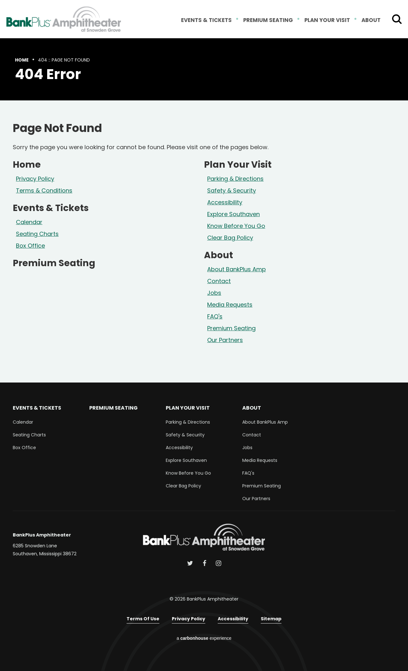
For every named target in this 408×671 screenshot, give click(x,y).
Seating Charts (37, 234)
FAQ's (214, 316)
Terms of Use (143, 619)
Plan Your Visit (328, 20)
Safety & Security (231, 190)
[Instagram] (218, 563)
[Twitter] (190, 563)
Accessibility (224, 202)
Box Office (30, 246)
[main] (204, 210)
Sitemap (271, 619)
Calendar (29, 222)
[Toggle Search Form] (397, 19)
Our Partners (225, 340)
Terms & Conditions (44, 190)
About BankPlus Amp (236, 269)
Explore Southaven (233, 214)
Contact (219, 281)
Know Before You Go (236, 226)
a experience (204, 638)
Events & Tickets (210, 20)
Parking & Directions (235, 179)
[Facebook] (204, 563)
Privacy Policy (35, 179)
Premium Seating (270, 20)
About (371, 20)
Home (22, 60)
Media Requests (229, 305)
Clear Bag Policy (230, 238)
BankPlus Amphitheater (63, 19)
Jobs (214, 293)
